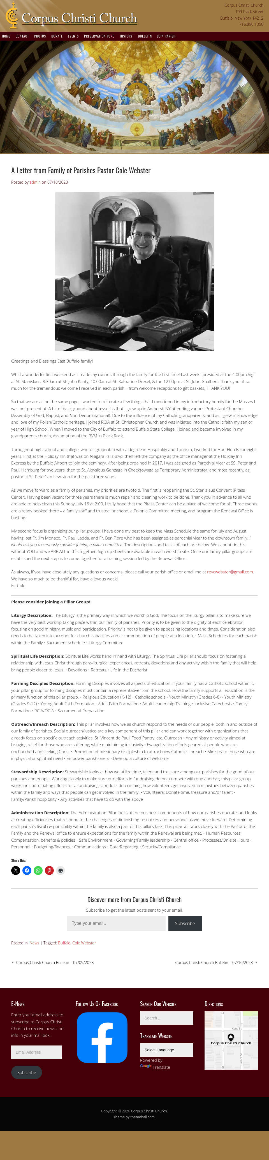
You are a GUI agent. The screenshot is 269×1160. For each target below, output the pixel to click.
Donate (56, 36)
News (34, 943)
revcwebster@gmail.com (230, 572)
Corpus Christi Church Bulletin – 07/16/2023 (216, 962)
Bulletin (145, 36)
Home (6, 36)
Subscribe (185, 923)
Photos (40, 36)
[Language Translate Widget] (166, 1050)
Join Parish (166, 36)
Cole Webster (84, 943)
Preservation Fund (99, 36)
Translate (155, 1067)
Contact (22, 36)
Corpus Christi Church (149, 1111)
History (126, 36)
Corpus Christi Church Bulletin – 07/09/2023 (52, 962)
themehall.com (143, 1116)
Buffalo (64, 943)
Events (73, 36)
